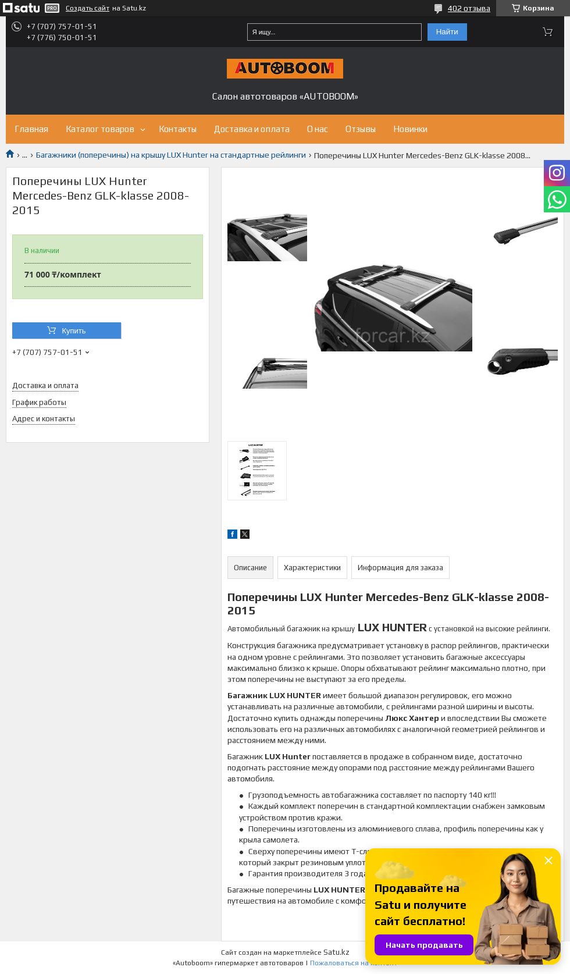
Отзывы (360, 129)
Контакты (178, 129)
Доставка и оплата (252, 129)
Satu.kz (336, 952)
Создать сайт (87, 8)
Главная (31, 129)
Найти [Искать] (447, 31)
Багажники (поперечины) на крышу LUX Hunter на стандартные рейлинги (171, 154)
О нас (317, 129)
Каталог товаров (100, 129)
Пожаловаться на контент (353, 963)
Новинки (410, 129)
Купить (74, 330)
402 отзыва (469, 8)
